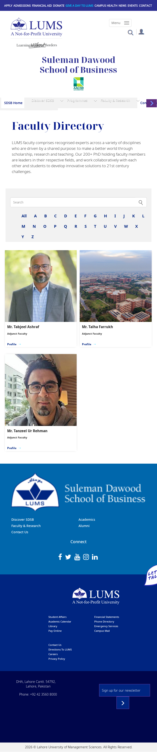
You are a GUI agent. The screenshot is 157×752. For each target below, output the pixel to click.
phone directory (104, 621)
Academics (86, 519)
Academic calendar (59, 621)
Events (133, 6)
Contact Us (19, 532)
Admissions (22, 6)
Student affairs (57, 617)
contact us (54, 645)
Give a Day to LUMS (79, 6)
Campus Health (105, 6)
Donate (58, 6)
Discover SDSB (42, 100)
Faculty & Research (115, 100)
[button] (130, 32)
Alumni (84, 526)
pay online (55, 630)
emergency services (106, 626)
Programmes (77, 100)
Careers (53, 654)
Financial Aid (42, 6)
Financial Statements (106, 617)
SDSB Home (13, 103)
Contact (145, 6)
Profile (11, 344)
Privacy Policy (56, 658)
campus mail (102, 630)
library (52, 626)
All (24, 216)
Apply (8, 6)
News (122, 6)
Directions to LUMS (60, 649)
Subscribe (122, 703)
